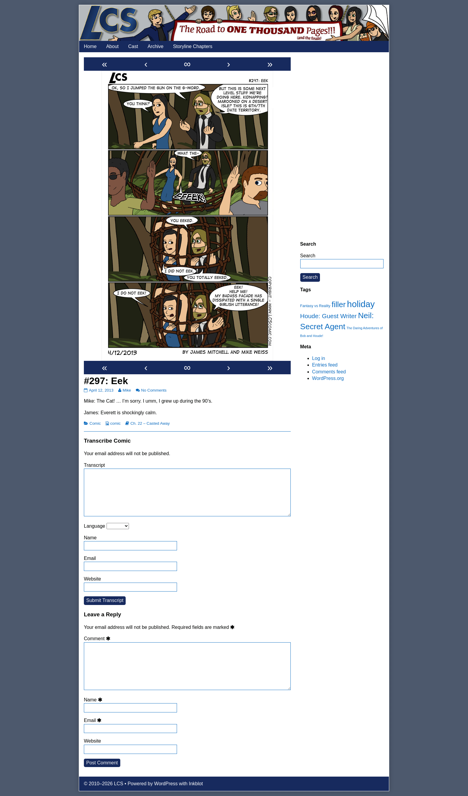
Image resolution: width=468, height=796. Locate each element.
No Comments (154, 390)
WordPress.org (328, 378)
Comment (98, 638)
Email (90, 558)
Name (90, 537)
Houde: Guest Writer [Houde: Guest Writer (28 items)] (328, 315)
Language (94, 526)
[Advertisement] (342, 146)
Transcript (94, 465)
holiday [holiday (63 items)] (361, 304)
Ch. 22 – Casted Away (150, 423)
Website (92, 578)
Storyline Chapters (193, 46)
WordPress (166, 783)
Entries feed (325, 364)
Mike (126, 390)
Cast (133, 46)
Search (307, 255)
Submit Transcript (104, 600)
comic (115, 423)
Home (90, 46)
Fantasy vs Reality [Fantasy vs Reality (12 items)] (315, 306)
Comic (95, 423)
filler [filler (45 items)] (339, 304)
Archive (155, 46)
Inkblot (196, 783)
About (112, 46)
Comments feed (329, 371)
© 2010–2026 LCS (103, 783)
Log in (318, 358)
